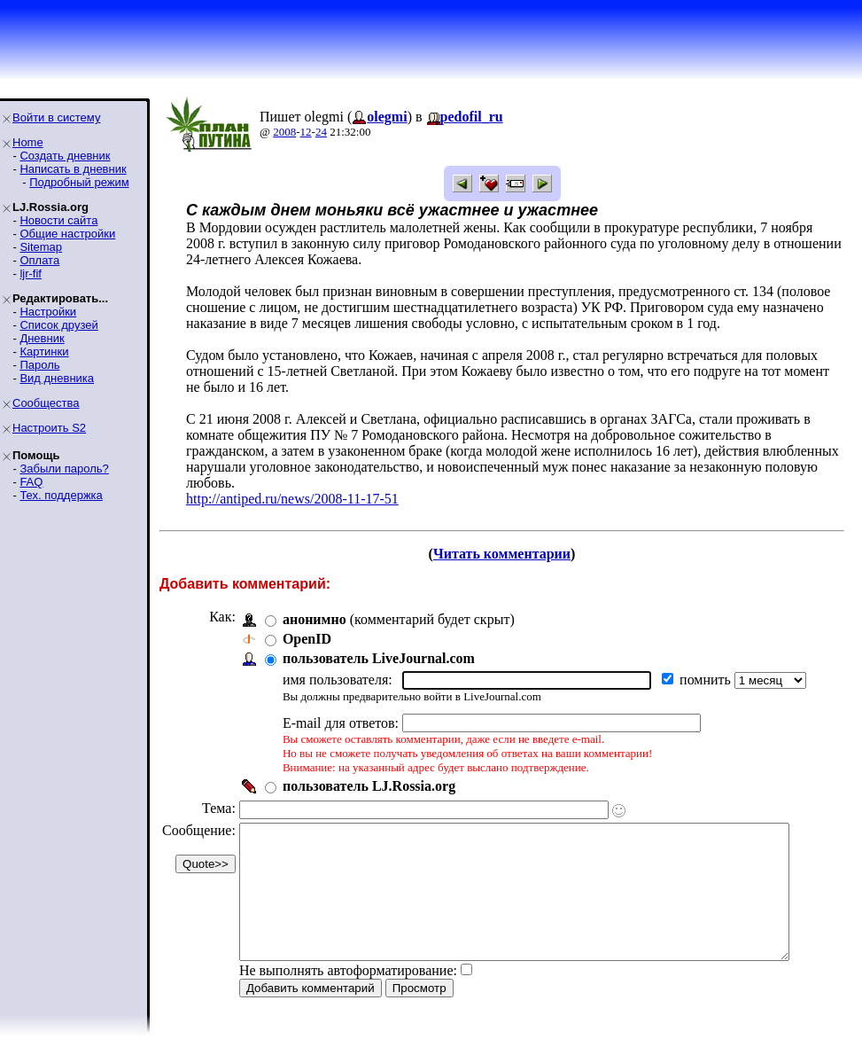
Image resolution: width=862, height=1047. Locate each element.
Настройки (47, 311)
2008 (284, 131)
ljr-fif (30, 273)
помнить (707, 663)
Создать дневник (64, 155)
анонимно (314, 603)
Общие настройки (67, 233)
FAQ (31, 481)
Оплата (39, 260)
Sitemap (40, 247)
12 (306, 131)
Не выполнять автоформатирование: (348, 980)
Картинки (43, 351)
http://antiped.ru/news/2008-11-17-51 (292, 482)
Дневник (41, 338)
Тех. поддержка (60, 495)
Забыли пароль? (63, 468)
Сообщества (46, 403)
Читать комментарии (509, 537)
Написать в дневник (72, 169)
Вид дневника (56, 378)
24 (321, 131)
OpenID (307, 622)
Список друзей (58, 325)
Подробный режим (78, 182)
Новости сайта (58, 220)
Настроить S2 (49, 427)
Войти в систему (56, 117)
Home (27, 142)
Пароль (39, 364)
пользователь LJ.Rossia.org (369, 769)
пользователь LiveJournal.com (379, 642)
